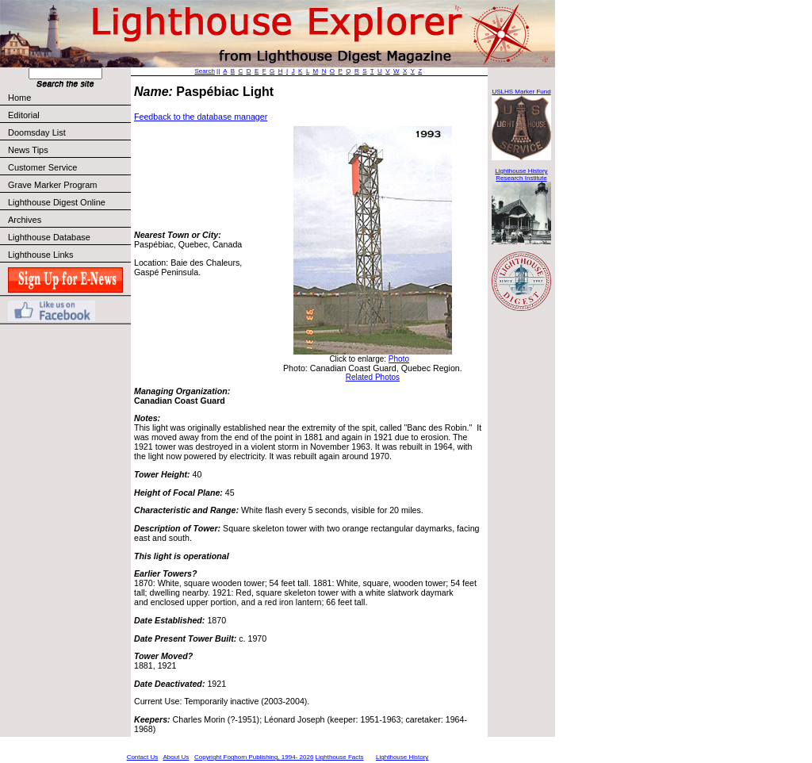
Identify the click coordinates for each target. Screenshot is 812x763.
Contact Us (143, 757)
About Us (176, 757)
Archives (24, 219)
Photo (399, 359)
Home (19, 97)
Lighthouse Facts (340, 757)
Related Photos (373, 377)
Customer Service (68, 167)
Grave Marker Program (52, 185)
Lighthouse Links (41, 254)
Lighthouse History (402, 757)
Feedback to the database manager (200, 116)
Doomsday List (37, 132)
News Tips (28, 150)
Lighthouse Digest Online (56, 202)
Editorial (68, 115)
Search (205, 71)
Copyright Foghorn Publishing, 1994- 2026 (253, 757)
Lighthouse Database (49, 237)
